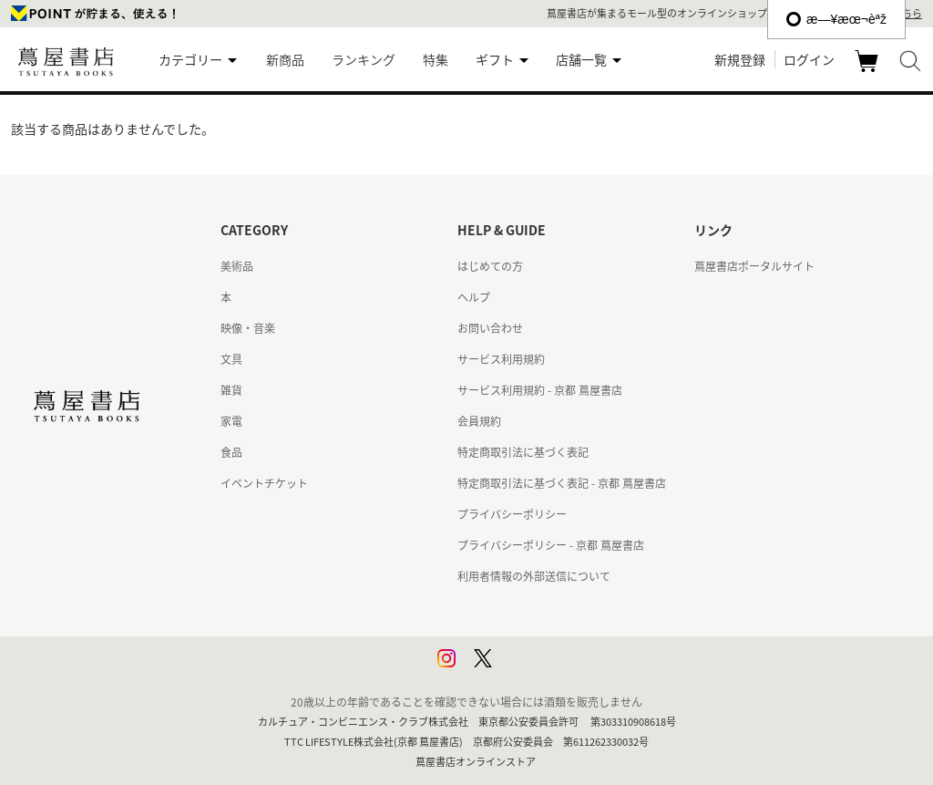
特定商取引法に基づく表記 (523, 452)
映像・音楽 (247, 328)
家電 (231, 421)
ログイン (809, 59)
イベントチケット (264, 483)
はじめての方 (490, 266)
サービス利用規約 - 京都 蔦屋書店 (539, 390)
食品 (231, 452)
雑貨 (231, 390)
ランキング (363, 59)
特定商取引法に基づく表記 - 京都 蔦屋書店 (561, 483)
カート (869, 71)
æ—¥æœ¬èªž (836, 19)
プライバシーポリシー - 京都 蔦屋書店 (550, 545)
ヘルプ (473, 297)
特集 (435, 59)
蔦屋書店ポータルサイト (754, 266)
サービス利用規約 (501, 359)
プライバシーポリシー (512, 514)
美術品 (236, 266)
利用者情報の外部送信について (533, 576)
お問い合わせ (490, 328)
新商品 (285, 59)
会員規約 (479, 421)
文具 (231, 359)
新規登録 (739, 59)
